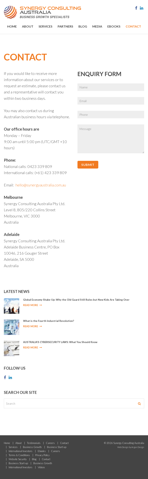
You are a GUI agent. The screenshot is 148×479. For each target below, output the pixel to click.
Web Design (123, 447)
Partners (65, 26)
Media (97, 26)
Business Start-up (56, 447)
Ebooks (113, 26)
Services (45, 26)
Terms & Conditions (19, 455)
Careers (50, 443)
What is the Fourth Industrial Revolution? (48, 320)
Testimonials (33, 443)
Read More (32, 305)
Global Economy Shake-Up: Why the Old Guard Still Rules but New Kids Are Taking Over (76, 299)
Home (12, 26)
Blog (82, 26)
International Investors (20, 451)
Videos (41, 467)
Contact (133, 26)
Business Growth (32, 447)
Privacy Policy (42, 455)
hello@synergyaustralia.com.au (40, 185)
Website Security (18, 459)
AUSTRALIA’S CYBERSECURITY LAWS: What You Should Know (60, 342)
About (27, 26)
